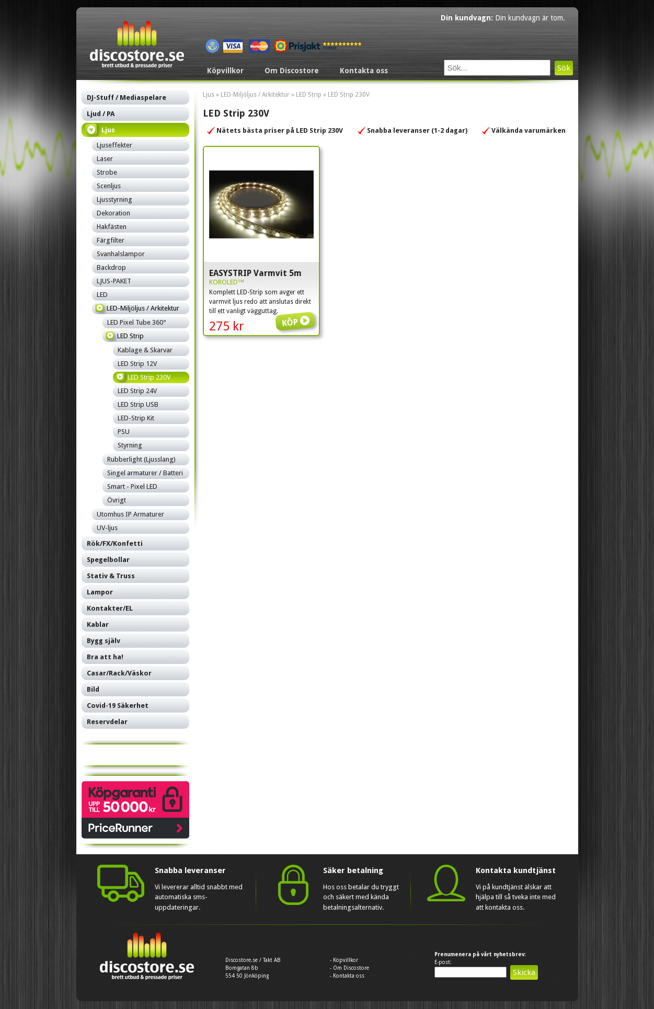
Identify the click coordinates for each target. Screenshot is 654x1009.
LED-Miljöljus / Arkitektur (255, 94)
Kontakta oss (364, 70)
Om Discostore (292, 70)
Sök (563, 68)
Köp (297, 314)
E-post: (443, 962)
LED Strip (309, 94)
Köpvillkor (225, 70)
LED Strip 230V (349, 94)
